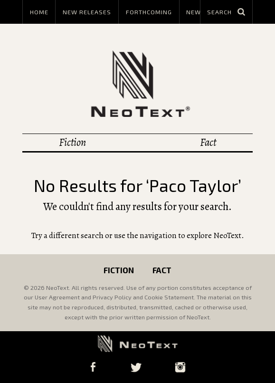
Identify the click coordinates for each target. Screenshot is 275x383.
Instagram (180, 367)
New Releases (87, 12)
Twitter (135, 367)
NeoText (137, 83)
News (195, 12)
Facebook (92, 367)
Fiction (72, 142)
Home (39, 12)
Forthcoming (149, 12)
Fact (208, 142)
